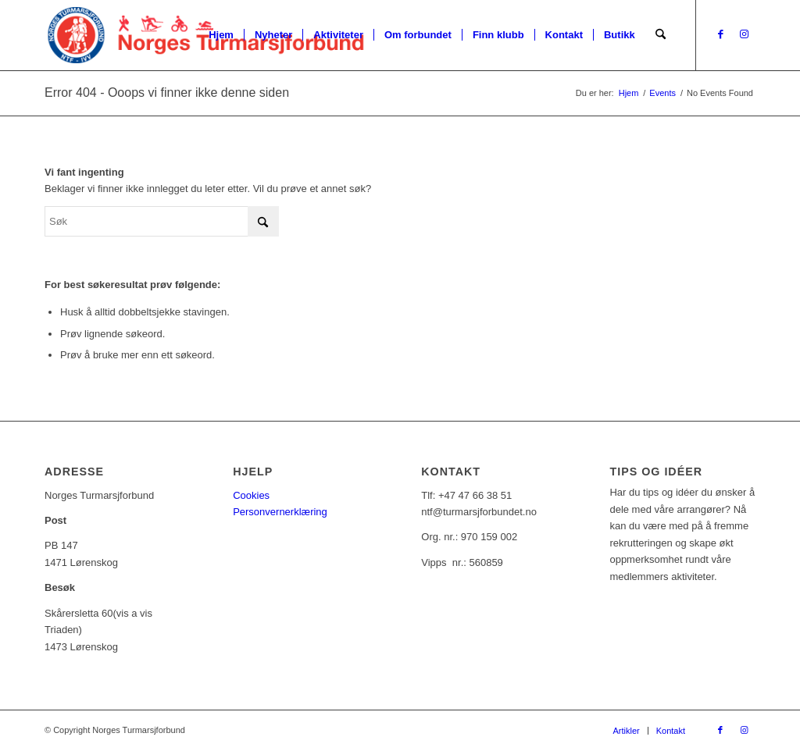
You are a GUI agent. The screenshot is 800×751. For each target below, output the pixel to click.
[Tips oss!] (724, 602)
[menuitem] (221, 35)
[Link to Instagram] (743, 34)
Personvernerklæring (280, 512)
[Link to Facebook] (720, 34)
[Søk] (660, 35)
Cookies (251, 495)
